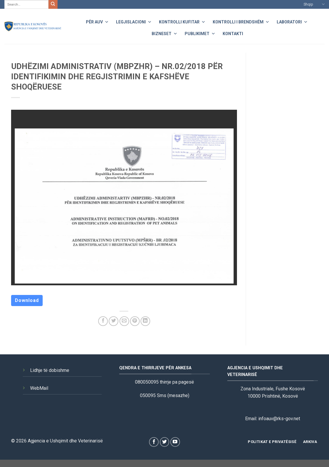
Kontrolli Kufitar (182, 21)
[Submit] (53, 4)
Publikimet (200, 33)
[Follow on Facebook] (154, 442)
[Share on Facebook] (103, 321)
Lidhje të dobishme (49, 370)
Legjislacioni (134, 21)
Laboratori (292, 21)
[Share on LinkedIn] (145, 321)
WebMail (39, 388)
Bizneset (164, 33)
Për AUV (97, 21)
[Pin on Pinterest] (135, 321)
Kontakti (233, 33)
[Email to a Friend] (124, 321)
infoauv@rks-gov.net (279, 418)
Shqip (314, 4)
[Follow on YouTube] (175, 442)
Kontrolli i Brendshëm (241, 21)
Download (27, 300)
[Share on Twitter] (113, 321)
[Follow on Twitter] (164, 442)
